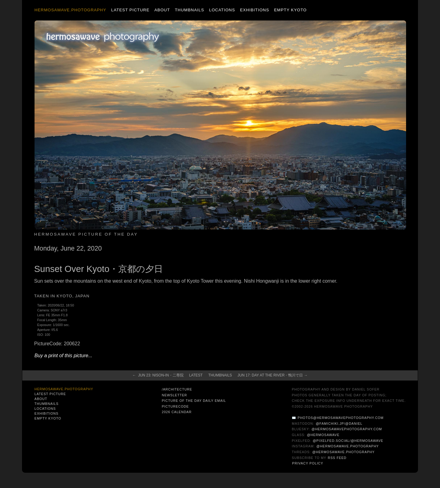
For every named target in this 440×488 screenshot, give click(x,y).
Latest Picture (130, 10)
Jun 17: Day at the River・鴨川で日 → (272, 375)
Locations (222, 10)
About (162, 10)
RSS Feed (337, 458)
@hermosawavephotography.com (347, 429)
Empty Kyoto (290, 10)
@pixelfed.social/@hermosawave (348, 440)
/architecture (177, 389)
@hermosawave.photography (348, 446)
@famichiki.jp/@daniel (339, 423)
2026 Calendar (177, 412)
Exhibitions (254, 10)
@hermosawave (323, 435)
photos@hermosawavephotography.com (340, 418)
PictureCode (175, 406)
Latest (196, 375)
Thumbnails (189, 10)
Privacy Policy (307, 463)
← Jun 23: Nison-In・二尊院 (157, 375)
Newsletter (174, 395)
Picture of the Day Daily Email (194, 400)
